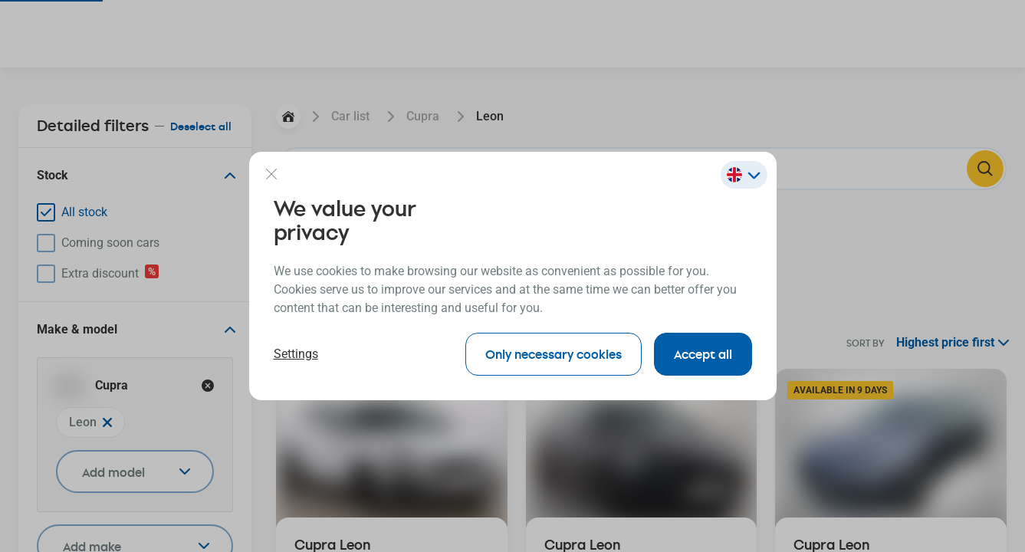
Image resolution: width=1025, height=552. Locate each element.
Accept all (703, 354)
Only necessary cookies (553, 354)
